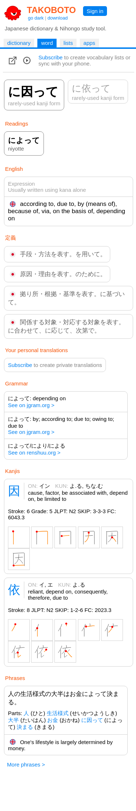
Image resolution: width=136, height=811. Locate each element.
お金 (52, 720)
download (58, 18)
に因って (92, 720)
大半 (13, 720)
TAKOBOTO (51, 10)
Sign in (95, 11)
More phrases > (26, 764)
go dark (36, 18)
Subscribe (50, 57)
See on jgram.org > (31, 405)
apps (89, 43)
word (47, 43)
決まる (25, 727)
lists (68, 43)
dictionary (18, 43)
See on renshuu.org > (34, 452)
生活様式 (58, 713)
